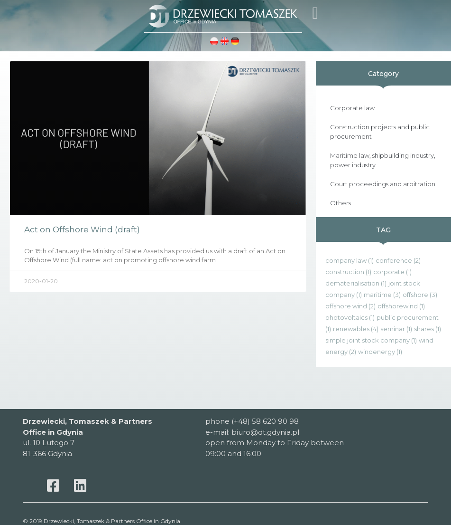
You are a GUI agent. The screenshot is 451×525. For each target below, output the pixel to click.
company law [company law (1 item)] (349, 260)
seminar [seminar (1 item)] (396, 329)
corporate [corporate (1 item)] (392, 272)
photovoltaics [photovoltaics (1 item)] (350, 317)
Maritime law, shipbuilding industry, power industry (382, 160)
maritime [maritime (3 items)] (382, 294)
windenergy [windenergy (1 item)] (380, 351)
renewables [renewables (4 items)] (355, 329)
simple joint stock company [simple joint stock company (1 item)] (371, 340)
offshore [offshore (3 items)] (420, 294)
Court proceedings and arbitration (382, 184)
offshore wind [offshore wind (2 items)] (350, 306)
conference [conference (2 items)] (398, 260)
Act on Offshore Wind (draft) (82, 229)
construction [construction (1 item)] (348, 272)
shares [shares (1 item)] (427, 329)
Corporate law (352, 108)
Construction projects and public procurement (380, 131)
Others (340, 203)
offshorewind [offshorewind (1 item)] (401, 306)
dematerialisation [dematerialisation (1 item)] (356, 283)
